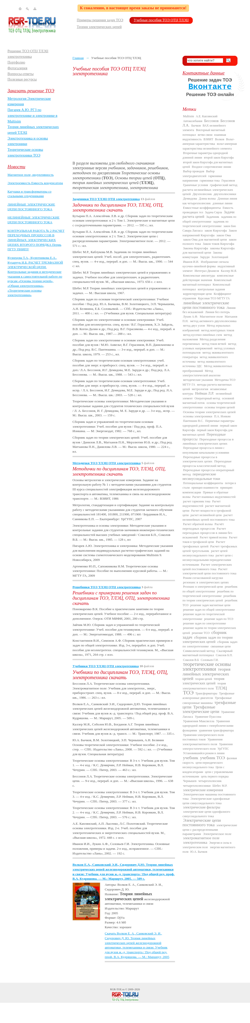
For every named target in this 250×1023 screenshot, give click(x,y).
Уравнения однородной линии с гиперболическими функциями (208, 725)
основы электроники (197, 416)
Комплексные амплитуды (199, 275)
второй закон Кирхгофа (219, 157)
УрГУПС (223, 748)
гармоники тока (210, 180)
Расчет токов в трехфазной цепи (210, 540)
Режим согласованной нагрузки (203, 578)
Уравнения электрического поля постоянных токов (203, 737)
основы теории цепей (219, 407)
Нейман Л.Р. (204, 393)
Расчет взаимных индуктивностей (214, 497)
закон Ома (223, 235)
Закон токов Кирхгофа (218, 244)
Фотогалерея (17, 68)
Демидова (190, 198)
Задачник (212, 217)
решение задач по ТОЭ (218, 619)
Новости (16, 166)
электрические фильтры (201, 807)
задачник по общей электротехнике (209, 219)
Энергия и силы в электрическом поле (207, 845)
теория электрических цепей (203, 681)
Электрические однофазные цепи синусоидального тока (206, 801)
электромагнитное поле (201, 838)
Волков (219, 139)
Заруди (205, 257)
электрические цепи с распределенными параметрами (209, 829)
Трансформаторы (206, 693)
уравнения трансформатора (216, 730)
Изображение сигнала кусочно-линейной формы (205, 264)
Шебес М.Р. (219, 785)
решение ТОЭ (201, 633)
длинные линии (222, 203)
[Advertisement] (123, 119)
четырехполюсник (210, 781)
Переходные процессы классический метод (207, 463)
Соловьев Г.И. (209, 660)
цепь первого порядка (215, 776)
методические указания (198, 380)
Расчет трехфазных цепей (203, 544)
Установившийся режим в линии (203, 753)
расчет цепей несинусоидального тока (205, 553)
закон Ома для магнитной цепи (205, 239)
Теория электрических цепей (99, 27)
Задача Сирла (213, 212)
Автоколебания (192, 121)
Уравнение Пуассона (208, 716)
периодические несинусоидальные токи (201, 476)
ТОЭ (188, 693)
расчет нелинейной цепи (206, 515)
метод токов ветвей (214, 344)
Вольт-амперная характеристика (208, 142)
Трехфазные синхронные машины (207, 700)
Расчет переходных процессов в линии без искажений (207, 533)
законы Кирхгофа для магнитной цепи (208, 250)
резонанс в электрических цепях (206, 582)
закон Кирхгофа (215, 230)
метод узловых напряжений (209, 346)
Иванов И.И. (191, 262)
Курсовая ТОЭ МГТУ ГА (214, 298)
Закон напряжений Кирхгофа (209, 233)
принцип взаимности (205, 487)
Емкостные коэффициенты (202, 208)
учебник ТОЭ (212, 757)
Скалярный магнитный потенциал (207, 653)
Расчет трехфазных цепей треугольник (209, 548)
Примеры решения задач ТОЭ (100, 20)
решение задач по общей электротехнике (209, 609)
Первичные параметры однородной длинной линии (208, 423)
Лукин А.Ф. (190, 316)
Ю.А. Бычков (198, 851)
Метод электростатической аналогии (201, 373)
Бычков (196, 125)
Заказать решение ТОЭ (31, 90)
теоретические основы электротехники (206, 666)
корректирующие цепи (197, 294)
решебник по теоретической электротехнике (208, 594)
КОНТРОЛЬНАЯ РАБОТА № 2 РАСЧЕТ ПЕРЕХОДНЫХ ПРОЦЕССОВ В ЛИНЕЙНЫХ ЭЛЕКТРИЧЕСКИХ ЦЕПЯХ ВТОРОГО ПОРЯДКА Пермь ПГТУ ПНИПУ (36, 240)
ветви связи (205, 135)
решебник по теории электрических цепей (209, 598)
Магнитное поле (211, 316)
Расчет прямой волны (213, 537)
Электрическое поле (217, 834)
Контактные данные (203, 73)
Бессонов (211, 121)
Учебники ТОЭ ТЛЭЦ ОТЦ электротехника (105, 666)
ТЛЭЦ (221, 688)
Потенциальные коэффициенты (203, 483)
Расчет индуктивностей (201, 504)
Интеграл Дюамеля (206, 271)
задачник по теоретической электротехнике (205, 224)
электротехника (195, 842)
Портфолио (16, 62)
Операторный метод (207, 398)
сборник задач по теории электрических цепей (207, 639)
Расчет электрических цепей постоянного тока (207, 567)
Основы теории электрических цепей (209, 412)
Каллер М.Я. (229, 271)
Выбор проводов (193, 171)
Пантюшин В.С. (193, 421)
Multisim (188, 116)
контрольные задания (211, 289)
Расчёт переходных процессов (203, 526)
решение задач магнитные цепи (210, 605)
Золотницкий (220, 257)
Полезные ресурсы (22, 79)
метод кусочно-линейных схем (202, 335)
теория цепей (203, 679)
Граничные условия (195, 185)
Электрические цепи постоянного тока (201, 822)
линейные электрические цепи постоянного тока (205, 305)
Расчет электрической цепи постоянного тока (209, 571)
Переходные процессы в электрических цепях (199, 459)
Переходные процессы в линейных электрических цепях (208, 441)
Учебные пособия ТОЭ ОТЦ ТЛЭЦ (161, 20)
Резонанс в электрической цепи (203, 586)
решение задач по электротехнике (204, 623)
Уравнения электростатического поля (207, 746)
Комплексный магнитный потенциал (207, 282)
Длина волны (207, 198)
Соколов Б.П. (224, 655)
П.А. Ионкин (222, 416)
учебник (190, 757)
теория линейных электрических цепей (206, 674)
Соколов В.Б (191, 660)
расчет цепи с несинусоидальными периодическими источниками (207, 560)
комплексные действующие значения (208, 278)
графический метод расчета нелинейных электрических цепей (209, 189)
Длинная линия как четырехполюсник (209, 201)
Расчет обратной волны (198, 524)
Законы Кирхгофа (195, 248)
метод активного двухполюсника (213, 321)
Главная (78, 58)
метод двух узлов (194, 325)
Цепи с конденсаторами (203, 769)
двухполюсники (225, 194)
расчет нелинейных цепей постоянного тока (208, 517)
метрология (200, 389)
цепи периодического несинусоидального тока (202, 765)
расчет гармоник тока (196, 501)
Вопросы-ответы (21, 74)
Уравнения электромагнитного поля (202, 741)
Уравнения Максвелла (198, 721)
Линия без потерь (217, 312)
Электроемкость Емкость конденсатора (35, 183)
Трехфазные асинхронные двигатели (208, 696)
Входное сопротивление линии (211, 167)
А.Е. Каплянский (206, 116)
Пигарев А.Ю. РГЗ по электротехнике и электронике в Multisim (33, 115)
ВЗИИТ (208, 139)
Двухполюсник (202, 194)
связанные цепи (221, 646)
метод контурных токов (217, 330)
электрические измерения (203, 790)
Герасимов (228, 180)
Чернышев (189, 781)
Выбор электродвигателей (198, 174)
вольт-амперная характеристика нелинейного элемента (209, 146)
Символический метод (199, 651)
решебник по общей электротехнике (210, 589)
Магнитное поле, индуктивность (31, 175)
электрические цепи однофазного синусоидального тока (206, 814)
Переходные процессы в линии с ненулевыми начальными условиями (205, 450)
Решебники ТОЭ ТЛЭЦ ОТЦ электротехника (106, 587)
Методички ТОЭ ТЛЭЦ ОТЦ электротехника (106, 463)
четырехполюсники (196, 785)
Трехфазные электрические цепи (200, 709)
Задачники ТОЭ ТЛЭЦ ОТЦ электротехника (106, 199)
